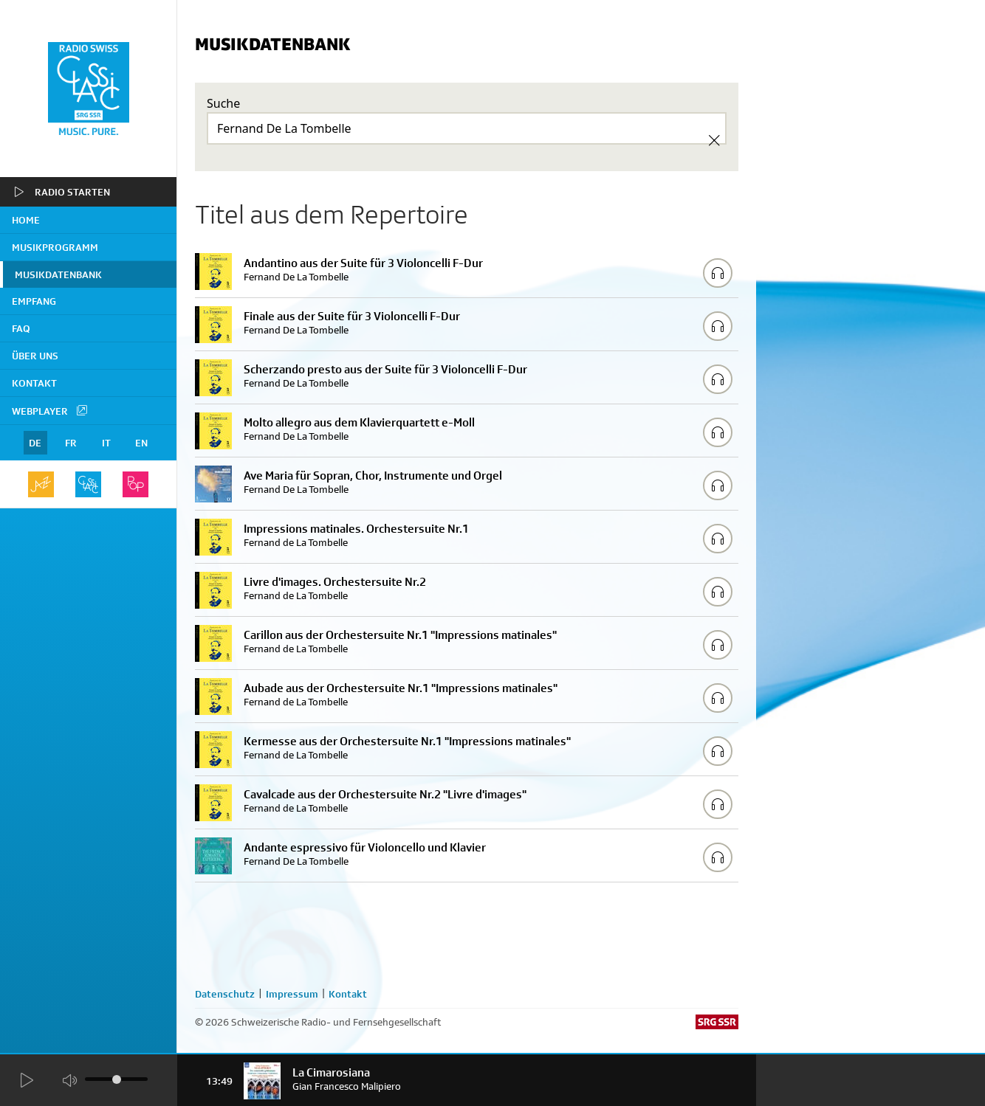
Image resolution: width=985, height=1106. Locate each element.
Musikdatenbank (58, 274)
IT (106, 443)
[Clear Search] (714, 140)
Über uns (35, 356)
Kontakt (34, 383)
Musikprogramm (55, 247)
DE (35, 443)
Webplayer (50, 410)
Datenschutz (225, 994)
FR (71, 443)
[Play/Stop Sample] (717, 273)
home (26, 220)
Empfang (34, 301)
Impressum (292, 994)
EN (141, 443)
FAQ (21, 328)
